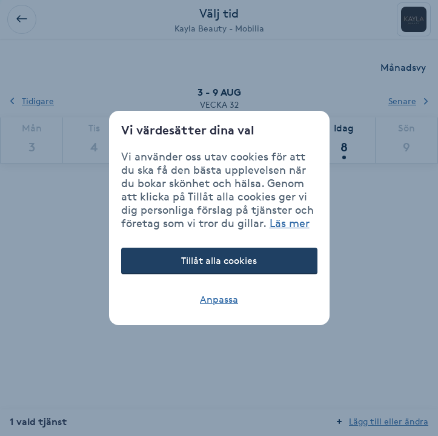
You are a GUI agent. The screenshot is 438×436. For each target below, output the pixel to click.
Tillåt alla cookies (219, 260)
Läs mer (290, 223)
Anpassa (219, 299)
